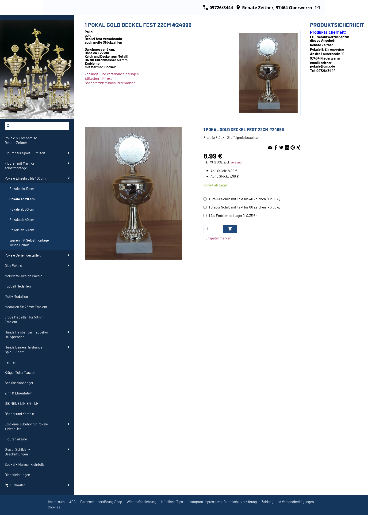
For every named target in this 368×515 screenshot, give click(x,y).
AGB (72, 502)
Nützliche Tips (172, 502)
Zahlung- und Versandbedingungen (287, 502)
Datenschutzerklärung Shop (101, 502)
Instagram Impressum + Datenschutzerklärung (222, 502)
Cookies (54, 507)
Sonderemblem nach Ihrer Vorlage (110, 83)
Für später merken (217, 238)
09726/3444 (218, 7)
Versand (236, 162)
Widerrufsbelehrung (142, 502)
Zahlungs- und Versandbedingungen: (112, 74)
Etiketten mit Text (98, 78)
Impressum (56, 502)
